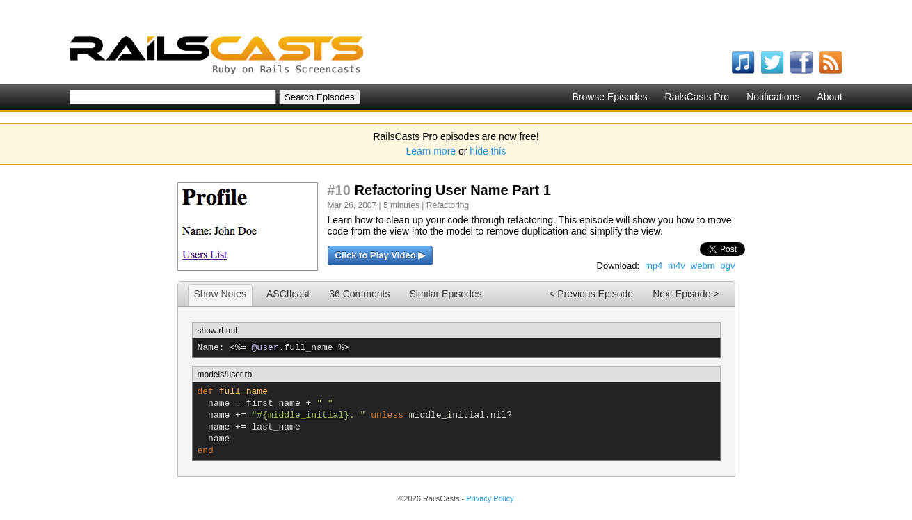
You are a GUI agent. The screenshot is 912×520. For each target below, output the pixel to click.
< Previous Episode (591, 293)
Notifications (772, 96)
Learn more (431, 151)
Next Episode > (686, 293)
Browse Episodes (609, 96)
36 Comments (359, 293)
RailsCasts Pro (697, 96)
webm (703, 265)
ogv (728, 265)
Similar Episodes (445, 293)
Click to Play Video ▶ (380, 255)
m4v (676, 265)
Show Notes (220, 293)
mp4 (653, 265)
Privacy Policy (489, 498)
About (829, 96)
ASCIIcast (288, 293)
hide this (488, 151)
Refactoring (447, 205)
